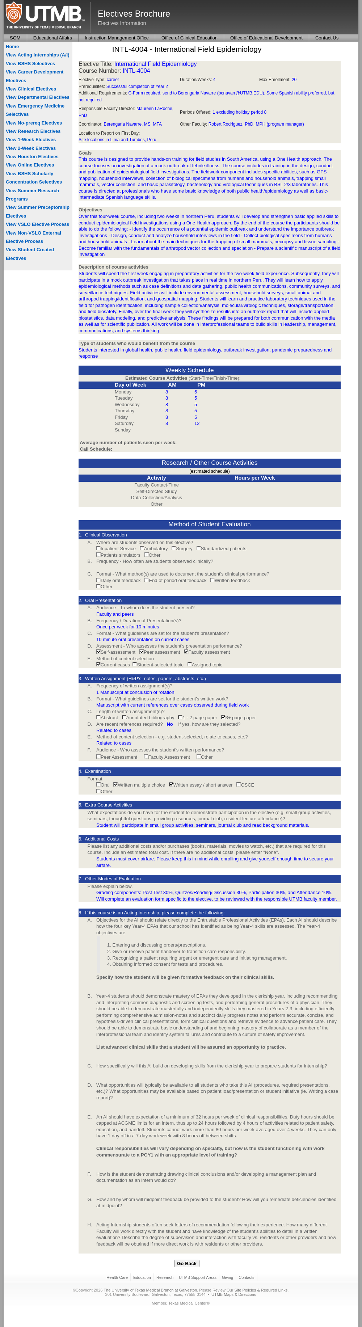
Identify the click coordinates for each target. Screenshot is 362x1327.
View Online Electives (30, 165)
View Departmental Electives (38, 97)
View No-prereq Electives (34, 123)
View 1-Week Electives (31, 139)
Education (142, 1277)
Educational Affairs (52, 38)
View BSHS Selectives (30, 63)
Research (164, 1277)
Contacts (246, 1277)
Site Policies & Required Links (260, 1290)
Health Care (117, 1277)
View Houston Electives (32, 156)
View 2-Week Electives (31, 148)
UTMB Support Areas (197, 1277)
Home (12, 46)
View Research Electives (33, 131)
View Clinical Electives (31, 89)
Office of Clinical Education (189, 38)
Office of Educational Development (266, 38)
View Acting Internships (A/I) (38, 55)
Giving (227, 1277)
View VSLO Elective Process (37, 224)
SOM (15, 38)
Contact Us (326, 38)
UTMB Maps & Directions (233, 1294)
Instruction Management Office (117, 38)
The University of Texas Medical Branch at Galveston (150, 1290)
